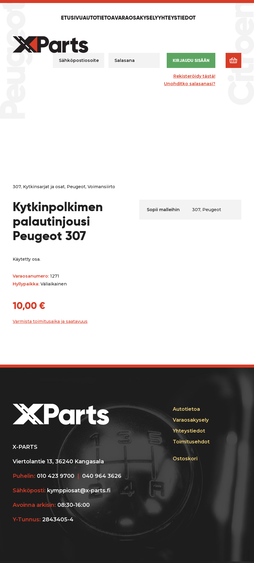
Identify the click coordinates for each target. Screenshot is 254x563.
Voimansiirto (101, 186)
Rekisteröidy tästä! (194, 76)
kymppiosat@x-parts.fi (79, 490)
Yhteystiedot (177, 18)
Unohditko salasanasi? (189, 84)
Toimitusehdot (191, 442)
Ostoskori (185, 459)
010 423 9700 (55, 476)
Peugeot (76, 186)
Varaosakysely (136, 18)
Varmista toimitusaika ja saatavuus (50, 321)
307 (17, 186)
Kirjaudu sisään (191, 60)
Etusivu (72, 18)
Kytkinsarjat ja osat (44, 186)
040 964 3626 (101, 476)
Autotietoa (99, 18)
